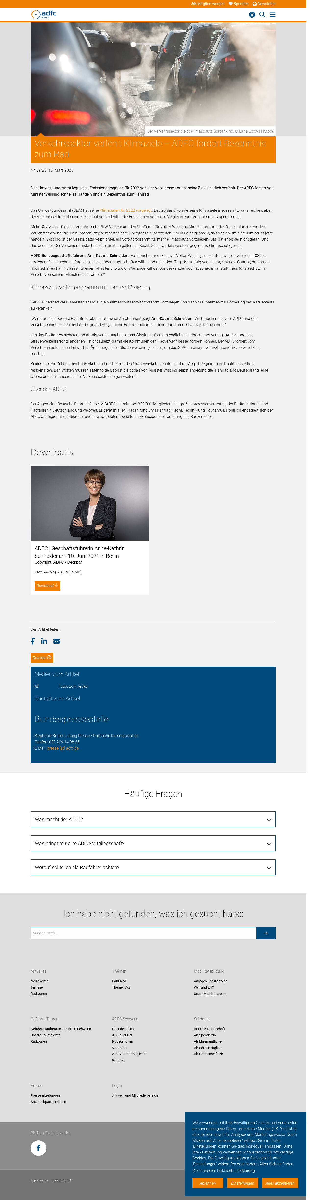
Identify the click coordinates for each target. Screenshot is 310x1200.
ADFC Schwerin (125, 1019)
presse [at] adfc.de (63, 748)
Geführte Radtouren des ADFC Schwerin (61, 1029)
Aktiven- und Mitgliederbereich (135, 1095)
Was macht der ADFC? (59, 819)
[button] (36, 641)
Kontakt (118, 1060)
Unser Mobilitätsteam (210, 994)
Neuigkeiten (40, 981)
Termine (37, 988)
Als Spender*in (205, 1035)
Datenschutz (62, 1180)
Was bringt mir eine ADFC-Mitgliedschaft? (79, 843)
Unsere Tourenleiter (45, 1035)
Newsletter (264, 3)
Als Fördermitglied (207, 1048)
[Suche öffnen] (262, 14)
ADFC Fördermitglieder (129, 1054)
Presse (36, 1085)
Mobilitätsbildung (209, 971)
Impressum (40, 1180)
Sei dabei (202, 1019)
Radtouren (39, 994)
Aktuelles (38, 971)
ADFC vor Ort (122, 1035)
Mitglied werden (208, 3)
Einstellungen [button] (242, 1183)
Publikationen (122, 1041)
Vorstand (119, 1048)
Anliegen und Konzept (210, 981)
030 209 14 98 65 (64, 742)
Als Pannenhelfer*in (209, 1054)
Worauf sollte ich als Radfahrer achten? (77, 867)
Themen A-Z (121, 988)
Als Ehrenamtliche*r (209, 1041)
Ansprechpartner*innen (48, 1102)
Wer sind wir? (204, 988)
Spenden (239, 3)
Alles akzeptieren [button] (280, 1183)
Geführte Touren (44, 1019)
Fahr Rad (119, 981)
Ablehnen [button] (208, 1183)
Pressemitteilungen (45, 1095)
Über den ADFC (123, 1029)
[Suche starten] (265, 933)
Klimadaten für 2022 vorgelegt (126, 210)
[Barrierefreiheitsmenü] (252, 14)
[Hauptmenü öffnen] (273, 14)
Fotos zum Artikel (73, 686)
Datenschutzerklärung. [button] (236, 1170)
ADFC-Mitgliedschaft (209, 1029)
